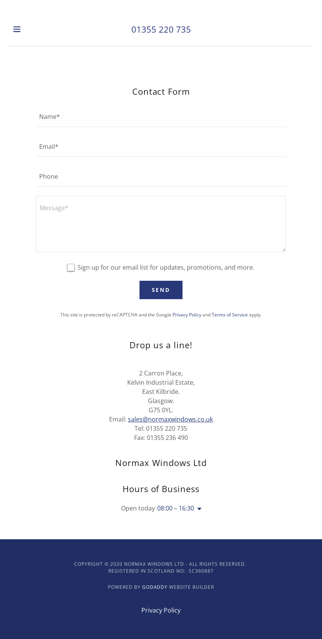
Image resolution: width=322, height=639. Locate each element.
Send (161, 289)
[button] (24, 29)
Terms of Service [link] (230, 314)
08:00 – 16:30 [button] (175, 508)
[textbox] (161, 116)
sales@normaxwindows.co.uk (170, 419)
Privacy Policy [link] (187, 314)
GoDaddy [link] (155, 587)
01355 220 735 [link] (161, 29)
